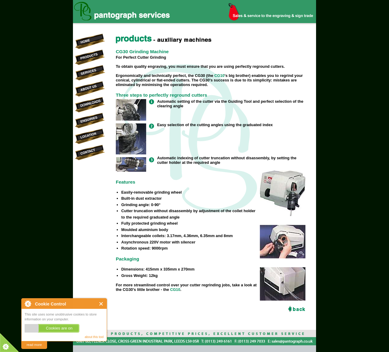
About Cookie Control (28, 304)
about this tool (94, 337)
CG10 (219, 75)
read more (34, 345)
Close (101, 304)
